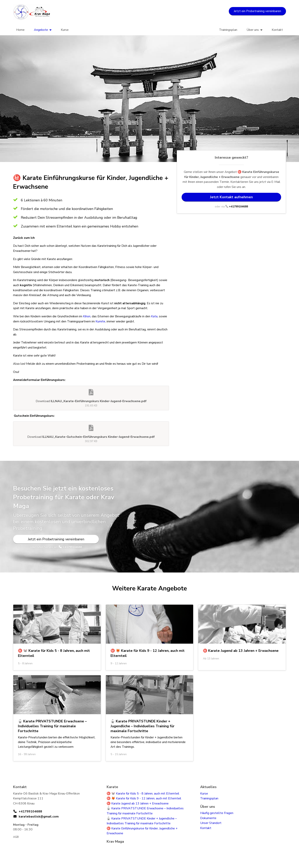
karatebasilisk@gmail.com (39, 816)
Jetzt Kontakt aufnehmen (231, 197)
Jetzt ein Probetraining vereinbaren (257, 11)
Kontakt (277, 30)
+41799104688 (238, 206)
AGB (16, 837)
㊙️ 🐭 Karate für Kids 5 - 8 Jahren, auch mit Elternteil (143, 793)
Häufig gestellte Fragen (216, 813)
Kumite (100, 321)
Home (20, 30)
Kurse (65, 30)
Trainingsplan (228, 30)
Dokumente (208, 818)
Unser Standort (210, 823)
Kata (154, 316)
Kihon (86, 316)
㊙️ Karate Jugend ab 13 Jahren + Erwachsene (138, 803)
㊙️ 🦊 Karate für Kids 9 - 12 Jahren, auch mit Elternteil (144, 798)
